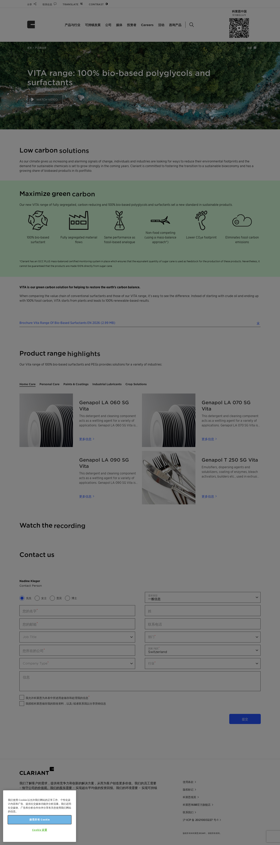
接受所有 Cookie (39, 819)
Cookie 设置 (39, 830)
